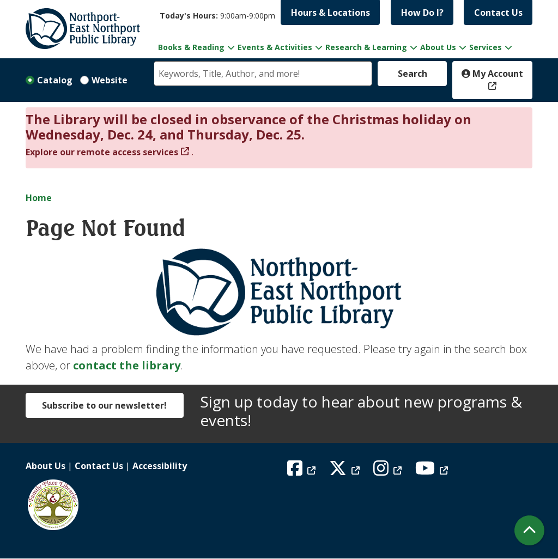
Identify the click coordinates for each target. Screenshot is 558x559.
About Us (45, 466)
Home (39, 198)
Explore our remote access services (102, 152)
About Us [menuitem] (438, 47)
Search (412, 74)
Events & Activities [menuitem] (275, 47)
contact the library (126, 365)
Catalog (54, 80)
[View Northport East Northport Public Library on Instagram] (388, 471)
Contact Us (498, 13)
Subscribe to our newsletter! (104, 405)
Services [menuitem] (485, 47)
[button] (217, 15)
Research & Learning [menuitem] (366, 47)
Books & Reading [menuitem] (191, 47)
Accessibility (159, 466)
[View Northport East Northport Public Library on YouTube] (433, 471)
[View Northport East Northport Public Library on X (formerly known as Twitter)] (345, 471)
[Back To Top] (529, 530)
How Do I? (422, 13)
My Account (492, 74)
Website (110, 80)
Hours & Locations (330, 13)
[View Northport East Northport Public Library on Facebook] (302, 471)
